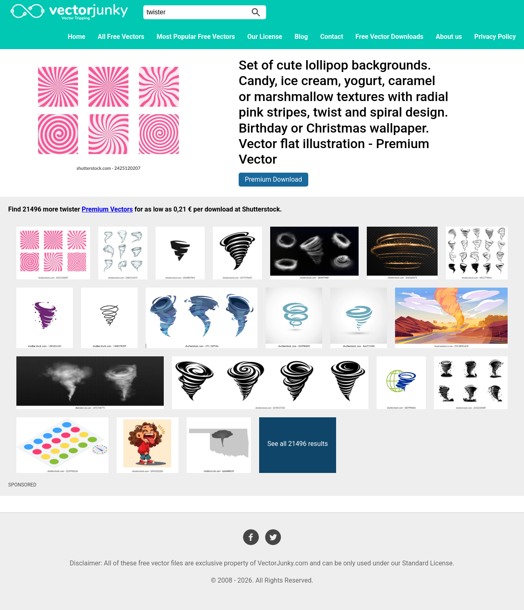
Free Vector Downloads (389, 37)
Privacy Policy (495, 37)
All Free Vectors (120, 37)
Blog (301, 37)
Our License (264, 37)
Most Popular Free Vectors (196, 37)
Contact (331, 37)
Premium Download (273, 179)
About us (449, 37)
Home (77, 37)
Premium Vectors (107, 209)
